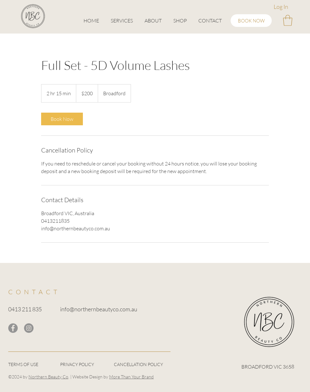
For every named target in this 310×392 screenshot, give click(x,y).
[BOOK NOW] (251, 20)
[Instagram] (29, 328)
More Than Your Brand (131, 376)
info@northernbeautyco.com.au (98, 309)
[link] (62, 119)
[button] (122, 20)
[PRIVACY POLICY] (82, 364)
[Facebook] (13, 328)
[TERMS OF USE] (30, 364)
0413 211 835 (25, 309)
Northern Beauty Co (48, 376)
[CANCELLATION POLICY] (142, 364)
